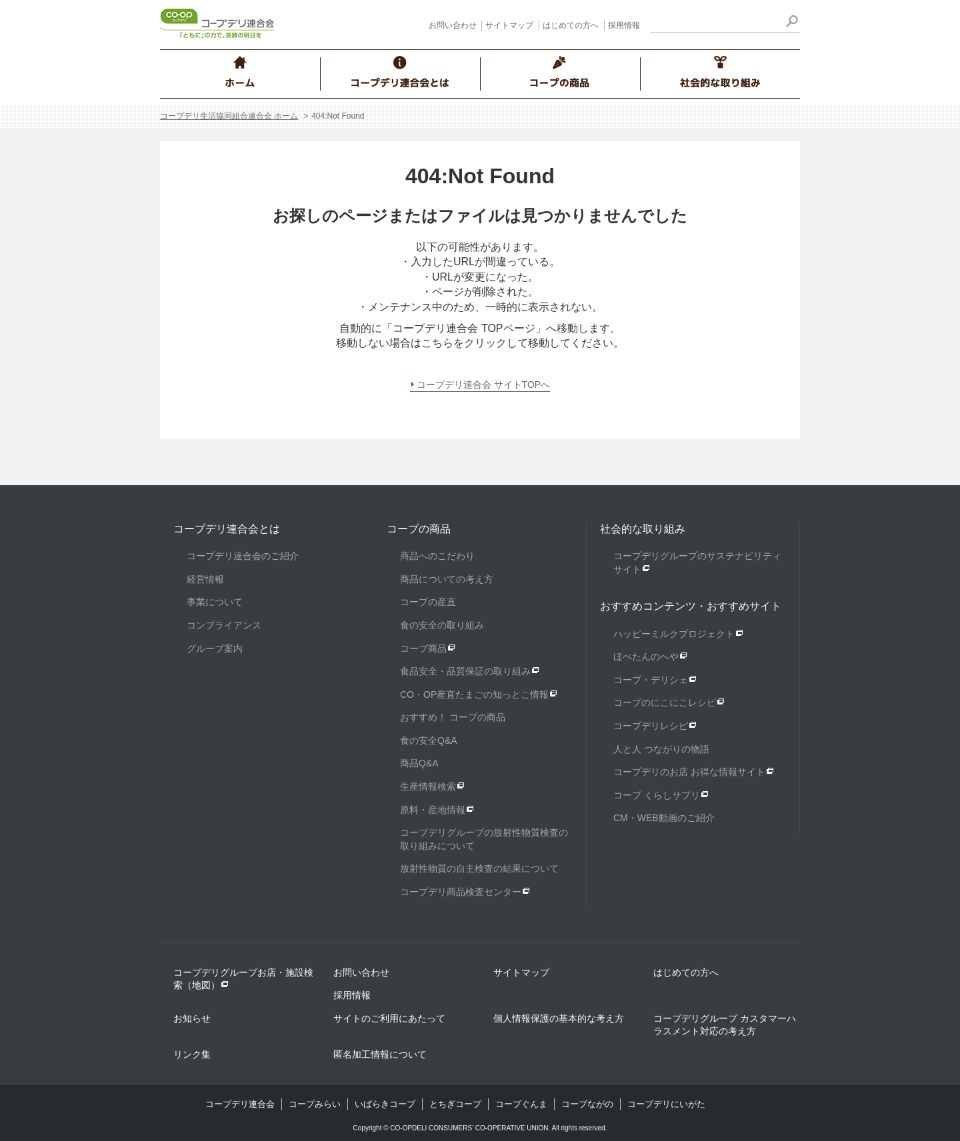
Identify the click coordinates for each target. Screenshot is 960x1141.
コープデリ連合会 (240, 1104)
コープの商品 (419, 529)
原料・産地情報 (432, 809)
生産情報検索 (428, 786)
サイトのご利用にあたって (389, 1018)
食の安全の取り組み (442, 625)
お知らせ (192, 1018)
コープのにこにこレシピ (664, 702)
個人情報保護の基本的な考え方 (558, 1018)
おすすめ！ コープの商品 (452, 717)
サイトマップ (509, 25)
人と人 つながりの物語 (661, 749)
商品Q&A (419, 763)
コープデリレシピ (650, 725)
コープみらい (315, 1104)
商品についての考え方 (446, 579)
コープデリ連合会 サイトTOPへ (483, 384)
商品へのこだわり (437, 556)
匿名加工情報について (380, 1054)
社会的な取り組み (642, 529)
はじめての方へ (571, 25)
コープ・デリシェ (650, 679)
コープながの (587, 1104)
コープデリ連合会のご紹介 (243, 556)
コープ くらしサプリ (656, 795)
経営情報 (205, 579)
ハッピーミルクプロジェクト (674, 633)
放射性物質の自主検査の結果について (479, 868)
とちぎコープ (455, 1104)
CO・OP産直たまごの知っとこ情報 (474, 694)
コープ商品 (423, 648)
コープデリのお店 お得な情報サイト (689, 771)
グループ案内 (215, 648)
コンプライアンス (224, 625)
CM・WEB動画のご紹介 (664, 817)
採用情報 (624, 25)
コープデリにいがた (666, 1104)
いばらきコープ (385, 1104)
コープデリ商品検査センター (460, 891)
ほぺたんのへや (646, 656)
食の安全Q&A (428, 740)
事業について (215, 601)
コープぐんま (521, 1104)
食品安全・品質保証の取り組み (465, 671)
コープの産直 (428, 601)
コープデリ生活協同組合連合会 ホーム (229, 116)
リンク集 (192, 1054)
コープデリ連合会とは (226, 529)
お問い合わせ (453, 25)
